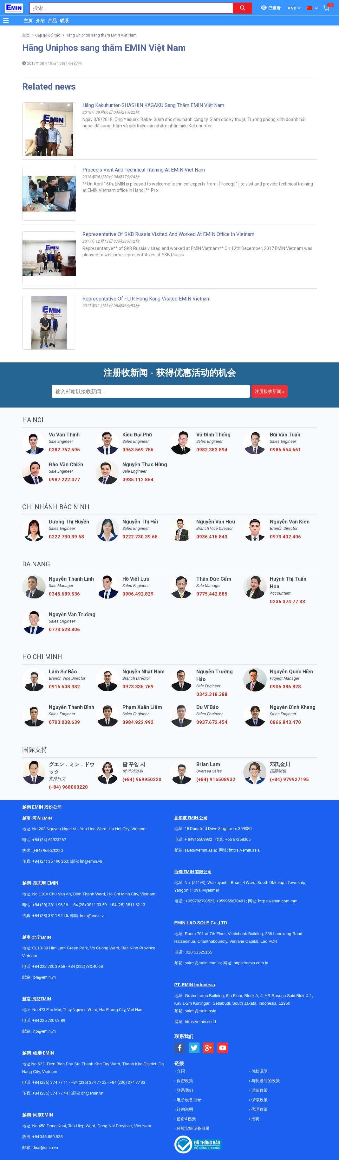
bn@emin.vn (44, 977)
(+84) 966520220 (47, 850)
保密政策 (184, 1080)
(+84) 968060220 (68, 787)
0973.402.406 (285, 537)
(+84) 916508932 (215, 779)
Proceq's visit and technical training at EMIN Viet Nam (143, 170)
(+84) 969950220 (141, 779)
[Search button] (242, 8)
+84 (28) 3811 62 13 (127, 904)
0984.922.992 (137, 722)
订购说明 (184, 1109)
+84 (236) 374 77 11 (50, 1082)
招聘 (254, 1118)
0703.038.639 (64, 722)
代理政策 (259, 1109)
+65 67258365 (238, 839)
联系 (64, 20)
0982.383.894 (211, 450)
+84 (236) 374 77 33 (127, 1082)
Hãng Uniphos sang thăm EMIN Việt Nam (101, 35)
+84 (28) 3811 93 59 (89, 904)
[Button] (6, 20)
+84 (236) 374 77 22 (89, 1082)
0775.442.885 (211, 594)
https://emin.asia (244, 850)
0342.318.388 (211, 694)
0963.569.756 (137, 450)
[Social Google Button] (208, 1048)
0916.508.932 (64, 687)
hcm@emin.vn (93, 915)
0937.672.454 (211, 722)
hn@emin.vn (91, 861)
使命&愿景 (186, 1118)
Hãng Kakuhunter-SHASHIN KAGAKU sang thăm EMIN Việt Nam (153, 105)
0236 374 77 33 (287, 601)
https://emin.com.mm (277, 901)
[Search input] (127, 8)
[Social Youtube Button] (222, 1048)
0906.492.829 (137, 594)
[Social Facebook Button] (180, 1048)
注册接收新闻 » (269, 391)
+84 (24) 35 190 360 (50, 861)
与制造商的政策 (265, 1080)
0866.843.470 (285, 722)
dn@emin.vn (92, 1093)
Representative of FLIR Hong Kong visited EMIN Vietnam (146, 299)
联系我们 (184, 1090)
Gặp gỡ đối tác (47, 35)
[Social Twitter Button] (194, 1048)
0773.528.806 (64, 629)
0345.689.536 (64, 594)
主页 (28, 20)
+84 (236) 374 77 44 (50, 1093)
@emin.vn (47, 1031)
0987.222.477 (64, 479)
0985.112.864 (137, 479)
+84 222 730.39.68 (49, 966)
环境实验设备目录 (193, 1128)
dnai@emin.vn (45, 1147)
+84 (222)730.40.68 (85, 966)
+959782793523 (200, 901)
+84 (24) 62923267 (49, 839)
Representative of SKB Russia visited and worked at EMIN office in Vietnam (168, 234)
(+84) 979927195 (289, 779)
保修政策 (259, 1099)
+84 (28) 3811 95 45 (50, 915)
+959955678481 (231, 901)
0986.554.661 (285, 450)
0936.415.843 (211, 537)
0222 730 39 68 (66, 537)
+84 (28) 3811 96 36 (50, 904)
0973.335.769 (137, 687)
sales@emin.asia (200, 850)
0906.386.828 (285, 687)
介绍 (40, 20)
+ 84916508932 (198, 839)
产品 (52, 20)
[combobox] (127, 8)
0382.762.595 (64, 450)
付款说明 (259, 1071)
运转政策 (259, 1090)
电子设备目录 (188, 1099)
